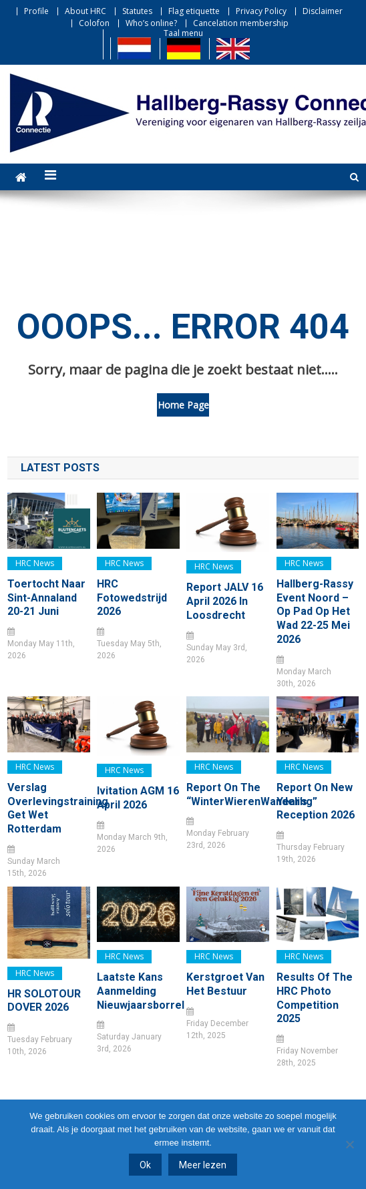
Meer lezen (202, 1165)
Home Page (183, 405)
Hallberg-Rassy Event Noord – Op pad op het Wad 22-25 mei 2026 (315, 611)
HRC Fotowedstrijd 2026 (132, 597)
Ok (145, 1165)
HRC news (34, 563)
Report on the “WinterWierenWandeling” (227, 794)
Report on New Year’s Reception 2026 (316, 801)
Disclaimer (323, 11)
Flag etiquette (194, 11)
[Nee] (349, 1144)
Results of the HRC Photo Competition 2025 (315, 998)
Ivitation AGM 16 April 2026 (138, 797)
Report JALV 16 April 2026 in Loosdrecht (224, 601)
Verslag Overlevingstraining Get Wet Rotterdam (48, 808)
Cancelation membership (241, 23)
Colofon (94, 23)
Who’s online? (151, 23)
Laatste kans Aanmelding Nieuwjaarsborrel (138, 991)
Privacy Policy (261, 11)
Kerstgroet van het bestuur (225, 984)
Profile (36, 11)
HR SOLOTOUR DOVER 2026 (44, 1000)
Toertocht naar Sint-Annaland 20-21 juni (46, 597)
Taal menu (183, 33)
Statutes (137, 11)
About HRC (85, 11)
